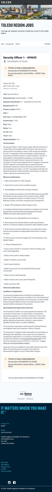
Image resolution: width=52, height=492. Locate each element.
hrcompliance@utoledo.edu (31, 339)
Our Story (4, 462)
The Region (5, 464)
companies (10, 44)
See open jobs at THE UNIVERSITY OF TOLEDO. (22, 70)
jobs (2, 44)
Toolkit (3, 469)
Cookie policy (29, 398)
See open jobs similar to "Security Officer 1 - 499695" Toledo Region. (26, 74)
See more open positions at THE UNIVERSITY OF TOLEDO (26, 378)
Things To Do (5, 467)
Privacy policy (21, 398)
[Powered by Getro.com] (26, 393)
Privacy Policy (6, 471)
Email (3, 426)
